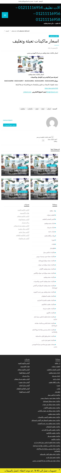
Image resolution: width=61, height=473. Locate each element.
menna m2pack (51, 173)
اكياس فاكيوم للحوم (23, 210)
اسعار (49, 108)
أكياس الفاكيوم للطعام (22, 235)
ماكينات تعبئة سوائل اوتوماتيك (46, 260)
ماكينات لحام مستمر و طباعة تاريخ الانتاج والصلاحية (44, 331)
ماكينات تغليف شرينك (49, 308)
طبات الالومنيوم (24, 213)
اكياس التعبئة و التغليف (48, 219)
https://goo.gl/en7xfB (51, 88)
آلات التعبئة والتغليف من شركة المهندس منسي (47, 169)
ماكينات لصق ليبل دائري (48, 340)
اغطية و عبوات (51, 215)
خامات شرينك (51, 227)
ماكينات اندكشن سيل (49, 252)
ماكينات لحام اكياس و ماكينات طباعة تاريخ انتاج (46, 324)
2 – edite (52, 211)
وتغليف (23, 108)
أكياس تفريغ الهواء (24, 238)
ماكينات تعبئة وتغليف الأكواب (47, 269)
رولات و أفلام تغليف (49, 235)
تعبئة (42, 108)
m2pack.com (27, 92)
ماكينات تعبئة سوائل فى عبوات (46, 265)
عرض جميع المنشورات (10, 125)
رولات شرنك (25, 222)
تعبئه (37, 108)
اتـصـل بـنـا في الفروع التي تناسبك (25, 1)
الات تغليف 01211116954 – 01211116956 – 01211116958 (38, 13)
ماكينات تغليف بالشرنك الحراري (46, 300)
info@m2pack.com (52, 92)
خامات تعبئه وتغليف (49, 223)
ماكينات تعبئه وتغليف (15, 31)
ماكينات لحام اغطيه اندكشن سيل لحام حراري (45, 318)
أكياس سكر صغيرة (23, 229)
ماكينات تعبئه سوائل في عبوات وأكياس (44, 273)
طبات (53, 244)
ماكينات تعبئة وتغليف (20, 170)
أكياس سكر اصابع (24, 232)
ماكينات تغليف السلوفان (48, 296)
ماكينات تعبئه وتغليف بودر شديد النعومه (44, 292)
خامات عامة (51, 231)
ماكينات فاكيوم (51, 312)
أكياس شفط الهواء (24, 219)
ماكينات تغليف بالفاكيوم (48, 304)
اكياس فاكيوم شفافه (23, 216)
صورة (53, 240)
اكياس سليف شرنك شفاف (21, 226)
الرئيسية (41, 1)
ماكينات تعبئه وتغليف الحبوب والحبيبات (44, 281)
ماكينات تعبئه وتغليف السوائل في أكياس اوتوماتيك (45, 287)
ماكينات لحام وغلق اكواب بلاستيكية (45, 336)
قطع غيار (52, 248)
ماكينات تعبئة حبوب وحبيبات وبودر (45, 256)
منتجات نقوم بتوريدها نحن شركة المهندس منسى (44, 345)
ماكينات (30, 108)
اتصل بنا (36, 1)
